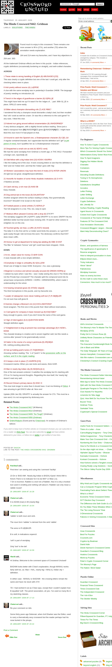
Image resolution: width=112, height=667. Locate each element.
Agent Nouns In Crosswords (92, 211)
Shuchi (17, 448)
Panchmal (14, 466)
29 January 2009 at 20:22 (22, 624)
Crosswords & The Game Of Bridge (95, 218)
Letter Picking (86, 191)
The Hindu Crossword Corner (92, 613)
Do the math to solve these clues (94, 279)
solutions (17, 27)
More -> (103, 62)
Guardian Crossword (89, 582)
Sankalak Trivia (86, 408)
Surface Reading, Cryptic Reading (94, 208)
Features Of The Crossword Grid (94, 221)
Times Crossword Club (89, 589)
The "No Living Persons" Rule (92, 510)
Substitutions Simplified (90, 185)
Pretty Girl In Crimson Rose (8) (93, 334)
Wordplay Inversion (88, 272)
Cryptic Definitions (88, 201)
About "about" (86, 265)
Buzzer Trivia (85, 402)
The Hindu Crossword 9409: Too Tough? (26, 414)
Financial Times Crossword (91, 585)
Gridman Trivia (86, 405)
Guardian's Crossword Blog (91, 551)
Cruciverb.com (86, 538)
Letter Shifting (86, 195)
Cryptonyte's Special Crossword (93, 412)
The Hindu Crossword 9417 (21, 407)
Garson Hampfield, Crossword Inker (95, 354)
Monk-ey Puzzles (87, 558)
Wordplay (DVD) (87, 331)
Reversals (84, 171)
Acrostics (84, 188)
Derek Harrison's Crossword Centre (95, 548)
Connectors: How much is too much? (95, 282)
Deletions (84, 181)
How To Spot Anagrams (90, 158)
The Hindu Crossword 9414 (21, 411)
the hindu (30, 27)
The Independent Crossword (92, 592)
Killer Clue (84, 341)
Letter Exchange (87, 198)
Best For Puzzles (87, 534)
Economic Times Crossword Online (95, 497)
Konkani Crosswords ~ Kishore (93, 459)
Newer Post (64, 637)
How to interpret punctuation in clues (95, 255)
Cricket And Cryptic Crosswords (93, 215)
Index (94, 9)
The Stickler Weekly (88, 599)
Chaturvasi (39, 421)
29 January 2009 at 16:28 (22, 491)
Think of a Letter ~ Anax (90, 429)
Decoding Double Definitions (92, 175)
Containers (84, 168)
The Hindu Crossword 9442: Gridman (26, 23)
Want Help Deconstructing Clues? (94, 231)
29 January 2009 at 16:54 (22, 506)
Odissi (65, 386)
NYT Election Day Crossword (92, 500)
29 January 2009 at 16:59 (22, 550)
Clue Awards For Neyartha (91, 392)
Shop (86, 9)
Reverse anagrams (88, 252)
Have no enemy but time (90, 276)
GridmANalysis (15, 421)
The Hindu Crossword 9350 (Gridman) (25, 417)
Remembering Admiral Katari (92, 378)
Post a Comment (11, 630)
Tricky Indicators (87, 262)
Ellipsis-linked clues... (89, 259)
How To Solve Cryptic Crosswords (94, 145)
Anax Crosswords (87, 531)
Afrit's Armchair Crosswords (91, 324)
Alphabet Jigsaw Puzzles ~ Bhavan (95, 452)
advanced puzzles (91, 661)
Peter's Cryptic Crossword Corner (94, 561)
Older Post (11, 637)
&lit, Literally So (86, 204)
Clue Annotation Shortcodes (92, 225)
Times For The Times (89, 620)
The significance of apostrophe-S (94, 249)
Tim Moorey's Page (88, 564)
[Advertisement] (38, 35)
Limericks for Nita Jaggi (90, 395)
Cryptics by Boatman (89, 541)
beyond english (89, 665)
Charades (84, 165)
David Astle (85, 544)
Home (63, 9)
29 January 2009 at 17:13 (22, 598)
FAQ (79, 9)
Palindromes (85, 269)
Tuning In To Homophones (91, 178)
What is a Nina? (87, 493)
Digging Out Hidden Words (91, 161)
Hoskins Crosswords (88, 554)
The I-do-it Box (86, 595)
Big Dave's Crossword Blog (91, 623)
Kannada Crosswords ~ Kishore (93, 456)
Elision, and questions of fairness (94, 245)
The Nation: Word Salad (90, 568)
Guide (72, 9)
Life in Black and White (89, 347)
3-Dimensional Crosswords (91, 513)
